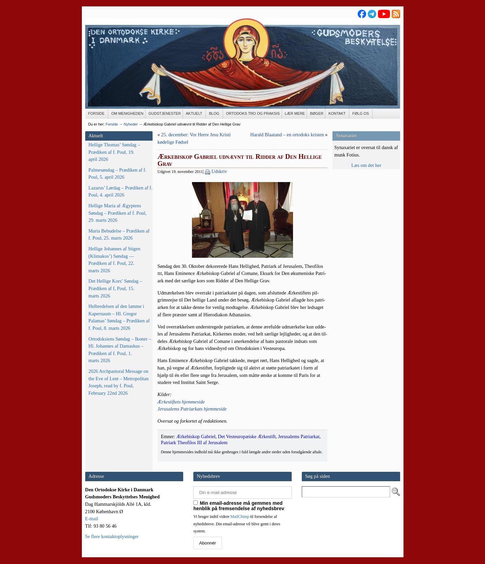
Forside (111, 124)
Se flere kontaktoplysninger (112, 536)
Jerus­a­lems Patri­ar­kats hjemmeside (192, 409)
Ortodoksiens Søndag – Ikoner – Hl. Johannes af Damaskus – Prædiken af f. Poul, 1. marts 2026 (120, 349)
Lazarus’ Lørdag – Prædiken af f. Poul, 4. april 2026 (121, 191)
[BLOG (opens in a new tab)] (214, 114)
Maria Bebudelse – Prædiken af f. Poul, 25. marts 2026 (119, 234)
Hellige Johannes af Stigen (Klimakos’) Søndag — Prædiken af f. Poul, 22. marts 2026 (114, 259)
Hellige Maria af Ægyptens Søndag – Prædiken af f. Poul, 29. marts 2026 (118, 213)
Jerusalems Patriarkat (299, 436)
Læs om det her (366, 165)
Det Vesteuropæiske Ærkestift (247, 436)
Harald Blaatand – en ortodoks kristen (287, 134)
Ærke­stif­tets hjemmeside (181, 401)
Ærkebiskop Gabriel (195, 436)
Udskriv (219, 171)
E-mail (91, 518)
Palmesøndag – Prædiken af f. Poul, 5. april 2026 (118, 173)
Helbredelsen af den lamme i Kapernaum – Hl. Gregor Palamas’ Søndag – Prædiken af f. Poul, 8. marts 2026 (119, 317)
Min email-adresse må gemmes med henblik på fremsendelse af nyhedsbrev (238, 505)
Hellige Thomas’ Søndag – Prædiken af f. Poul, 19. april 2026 (114, 152)
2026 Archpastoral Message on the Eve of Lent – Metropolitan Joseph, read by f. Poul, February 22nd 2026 (119, 382)
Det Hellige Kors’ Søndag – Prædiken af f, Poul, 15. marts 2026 (115, 288)
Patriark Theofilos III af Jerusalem (194, 442)
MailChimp (239, 516)
